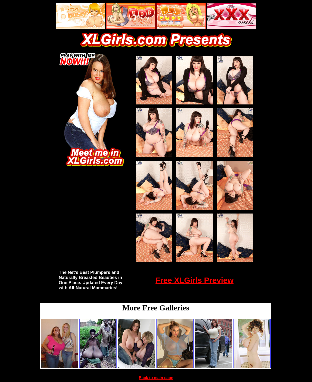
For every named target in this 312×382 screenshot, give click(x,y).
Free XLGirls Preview (195, 280)
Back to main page (156, 378)
